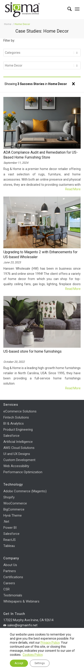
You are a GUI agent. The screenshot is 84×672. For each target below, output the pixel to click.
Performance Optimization (22, 472)
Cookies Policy (33, 654)
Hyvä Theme (12, 515)
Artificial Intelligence (18, 442)
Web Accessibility (16, 466)
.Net (6, 522)
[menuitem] (67, 9)
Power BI (10, 528)
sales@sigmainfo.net (22, 625)
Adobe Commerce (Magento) (25, 491)
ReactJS (9, 540)
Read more (73, 189)
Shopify (9, 497)
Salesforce (11, 436)
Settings (39, 663)
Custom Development (19, 460)
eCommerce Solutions (20, 411)
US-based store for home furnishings (32, 351)
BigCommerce (13, 509)
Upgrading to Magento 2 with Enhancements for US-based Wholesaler (40, 254)
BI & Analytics (13, 423)
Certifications (13, 577)
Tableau (9, 546)
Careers (9, 583)
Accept (19, 663)
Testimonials (12, 595)
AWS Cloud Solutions (18, 448)
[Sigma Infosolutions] (34, 9)
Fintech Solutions (16, 417)
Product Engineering (18, 430)
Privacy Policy (50, 642)
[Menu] (77, 9)
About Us (10, 565)
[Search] (67, 9)
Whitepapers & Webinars (21, 601)
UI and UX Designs (16, 454)
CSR (6, 589)
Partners (9, 571)
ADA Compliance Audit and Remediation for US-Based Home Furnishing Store (40, 154)
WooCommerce (15, 503)
